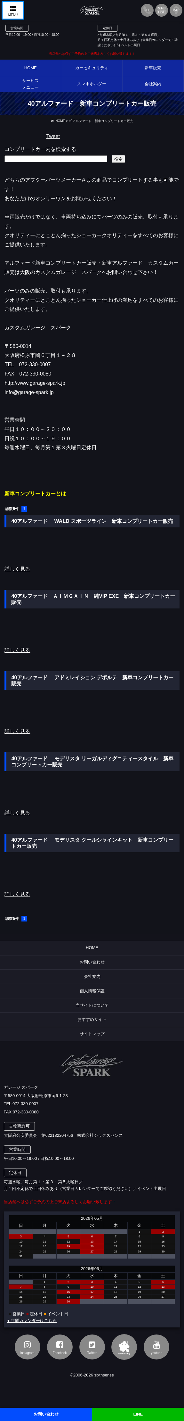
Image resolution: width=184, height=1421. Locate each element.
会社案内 (92, 976)
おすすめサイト (92, 1019)
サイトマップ (92, 1033)
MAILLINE (161, 10)
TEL (147, 10)
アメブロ (124, 1347)
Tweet (53, 136)
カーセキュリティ (91, 67)
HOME (30, 67)
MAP (176, 10)
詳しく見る (17, 569)
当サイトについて (92, 1005)
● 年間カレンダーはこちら (32, 1320)
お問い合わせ (92, 962)
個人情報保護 (92, 990)
